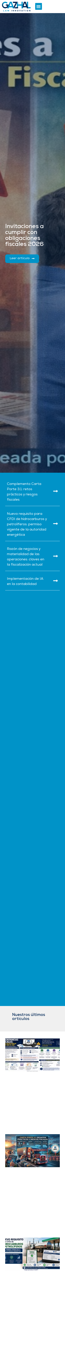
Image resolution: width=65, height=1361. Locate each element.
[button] (38, 6)
